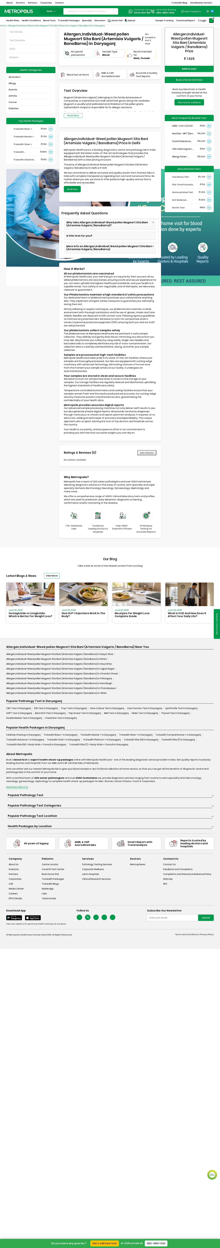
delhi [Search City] (51, 11)
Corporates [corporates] (15, 879)
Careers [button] (59, 2)
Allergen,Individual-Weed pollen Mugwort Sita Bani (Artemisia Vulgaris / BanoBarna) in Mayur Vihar (59, 654)
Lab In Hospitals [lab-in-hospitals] (90, 874)
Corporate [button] (46, 2)
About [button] (9, 2)
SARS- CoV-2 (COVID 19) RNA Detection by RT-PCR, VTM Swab (183, 126)
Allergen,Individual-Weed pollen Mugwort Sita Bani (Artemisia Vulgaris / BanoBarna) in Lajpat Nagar (60, 668)
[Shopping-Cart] (211, 20)
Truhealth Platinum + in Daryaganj (102, 739)
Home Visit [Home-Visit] (115, 20)
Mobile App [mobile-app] (48, 888)
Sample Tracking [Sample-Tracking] (164, 20)
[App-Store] (212, 11)
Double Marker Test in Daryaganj (24, 718)
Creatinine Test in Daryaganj (61, 718)
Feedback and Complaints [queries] (178, 869)
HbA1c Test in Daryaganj (145, 713)
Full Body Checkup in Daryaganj (23, 734)
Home (3, 25)
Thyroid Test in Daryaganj (175, 713)
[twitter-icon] (87, 917)
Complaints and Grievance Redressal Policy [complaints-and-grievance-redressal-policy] (187, 874)
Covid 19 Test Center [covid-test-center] (53, 869)
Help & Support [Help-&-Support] (192, 11)
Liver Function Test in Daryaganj (144, 708)
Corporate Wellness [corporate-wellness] (93, 869)
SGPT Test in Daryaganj (19, 713)
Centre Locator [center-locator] (50, 864)
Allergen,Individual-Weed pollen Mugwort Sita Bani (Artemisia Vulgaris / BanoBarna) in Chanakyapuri (61, 688)
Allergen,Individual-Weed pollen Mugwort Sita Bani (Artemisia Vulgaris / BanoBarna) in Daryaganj (56, 25)
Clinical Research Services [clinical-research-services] (96, 879)
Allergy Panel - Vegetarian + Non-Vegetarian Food (182, 156)
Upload (129, 20)
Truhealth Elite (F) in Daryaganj (178, 739)
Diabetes (14, 108)
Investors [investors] (14, 869)
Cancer (13, 102)
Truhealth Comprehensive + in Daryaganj (178, 734)
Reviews (13, 57)
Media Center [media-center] (16, 888)
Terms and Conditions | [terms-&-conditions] (187, 934)
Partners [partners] (13, 874)
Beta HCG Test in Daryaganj (50, 713)
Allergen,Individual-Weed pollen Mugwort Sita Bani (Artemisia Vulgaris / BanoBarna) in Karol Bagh (59, 683)
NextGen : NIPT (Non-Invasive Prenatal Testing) (183, 133)
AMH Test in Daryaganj (116, 713)
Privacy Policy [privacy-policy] (207, 934)
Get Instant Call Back (189, 102)
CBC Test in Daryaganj (18, 708)
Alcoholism (15, 77)
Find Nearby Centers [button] (201, 2)
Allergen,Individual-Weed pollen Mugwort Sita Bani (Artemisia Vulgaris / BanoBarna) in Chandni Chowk (62, 673)
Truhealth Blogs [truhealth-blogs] (50, 883)
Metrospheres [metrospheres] (137, 864)
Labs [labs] (44, 893)
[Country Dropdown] (191, 11)
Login (203, 20)
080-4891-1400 (156, 1243)
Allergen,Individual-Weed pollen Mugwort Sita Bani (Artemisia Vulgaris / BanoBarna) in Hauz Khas (59, 663)
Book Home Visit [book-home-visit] (50, 874)
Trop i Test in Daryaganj (74, 708)
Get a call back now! (104, 1243)
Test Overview (17, 40)
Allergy (12, 83)
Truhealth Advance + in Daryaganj (25, 739)
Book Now (72, 189)
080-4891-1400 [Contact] (165, 12)
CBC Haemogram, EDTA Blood (182, 149)
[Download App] (14, 918)
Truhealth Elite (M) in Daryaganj (141, 739)
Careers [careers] (13, 893)
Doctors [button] (20, 2)
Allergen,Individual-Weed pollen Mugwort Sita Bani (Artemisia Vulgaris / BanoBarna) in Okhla (56, 693)
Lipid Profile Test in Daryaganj (181, 708)
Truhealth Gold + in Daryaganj (63, 739)
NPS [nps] (165, 883)
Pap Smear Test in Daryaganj (85, 713)
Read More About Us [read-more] (17, 787)
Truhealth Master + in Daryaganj (98, 734)
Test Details (16, 31)
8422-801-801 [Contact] (142, 12)
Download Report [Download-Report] (185, 20)
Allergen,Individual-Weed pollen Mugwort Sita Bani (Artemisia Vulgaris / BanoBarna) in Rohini (56, 659)
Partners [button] (32, 2)
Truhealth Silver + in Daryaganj (135, 734)
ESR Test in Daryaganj (46, 708)
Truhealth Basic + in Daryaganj (60, 734)
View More (52, 575)
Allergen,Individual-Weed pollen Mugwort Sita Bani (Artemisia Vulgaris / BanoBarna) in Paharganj (59, 678)
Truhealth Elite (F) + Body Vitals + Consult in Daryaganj (98, 744)
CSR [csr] (11, 883)
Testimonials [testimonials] (49, 898)
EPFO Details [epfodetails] (15, 898)
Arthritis (13, 95)
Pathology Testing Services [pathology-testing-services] (97, 864)
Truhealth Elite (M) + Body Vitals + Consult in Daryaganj (36, 744)
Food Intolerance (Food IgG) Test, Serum (181, 141)
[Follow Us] (79, 917)
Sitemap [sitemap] (168, 879)
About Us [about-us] (13, 864)
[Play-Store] (207, 11)
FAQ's (12, 48)
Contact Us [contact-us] (169, 864)
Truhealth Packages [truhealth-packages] (53, 879)
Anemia (13, 89)
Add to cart (189, 69)
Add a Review (147, 452)
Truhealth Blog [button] (179, 2)
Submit (206, 917)
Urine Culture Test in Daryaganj (107, 708)
